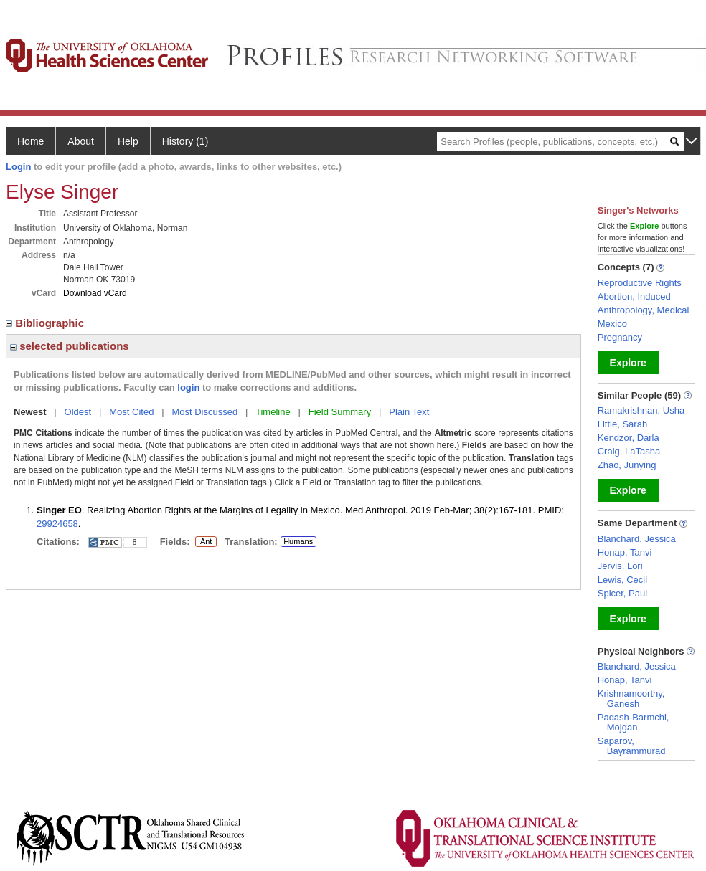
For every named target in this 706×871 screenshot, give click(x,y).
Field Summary (340, 411)
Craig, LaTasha (629, 451)
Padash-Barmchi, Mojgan (633, 722)
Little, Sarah (622, 424)
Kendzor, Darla (628, 437)
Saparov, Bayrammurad (632, 746)
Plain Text (409, 411)
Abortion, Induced (634, 296)
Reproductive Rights (640, 282)
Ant (206, 542)
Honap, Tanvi (625, 552)
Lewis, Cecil (622, 579)
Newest (30, 411)
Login (18, 166)
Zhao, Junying (627, 465)
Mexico (612, 323)
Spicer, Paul (622, 593)
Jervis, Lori (620, 566)
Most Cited (131, 411)
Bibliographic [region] (46, 323)
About (80, 141)
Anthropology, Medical (643, 310)
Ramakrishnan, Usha (641, 410)
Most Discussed (204, 411)
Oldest (78, 411)
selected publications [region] (69, 346)
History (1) (185, 141)
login (188, 387)
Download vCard (95, 293)
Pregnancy (620, 337)
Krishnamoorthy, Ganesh (631, 698)
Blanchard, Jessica (637, 538)
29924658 (57, 523)
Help (128, 141)
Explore (628, 362)
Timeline (273, 411)
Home (30, 141)
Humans (298, 541)
